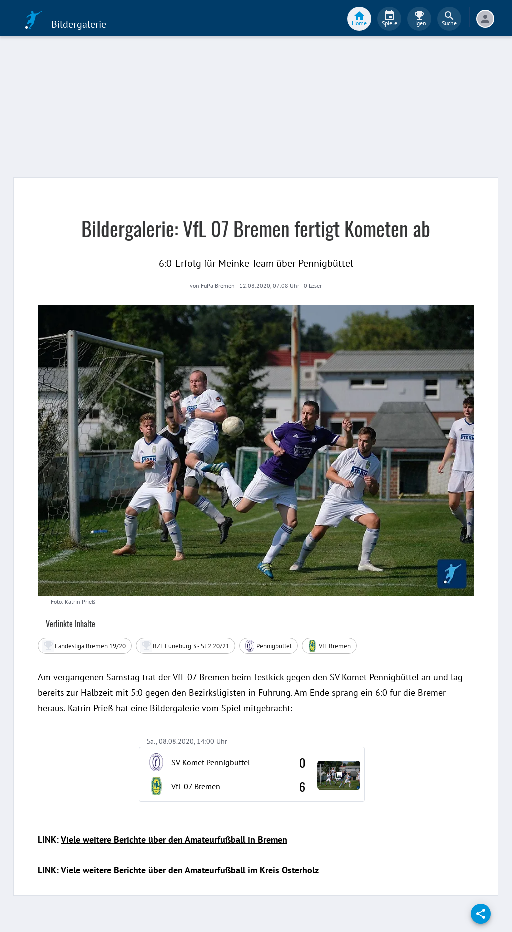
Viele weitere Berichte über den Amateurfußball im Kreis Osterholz (190, 870)
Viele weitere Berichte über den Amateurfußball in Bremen (174, 839)
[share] (481, 914)
